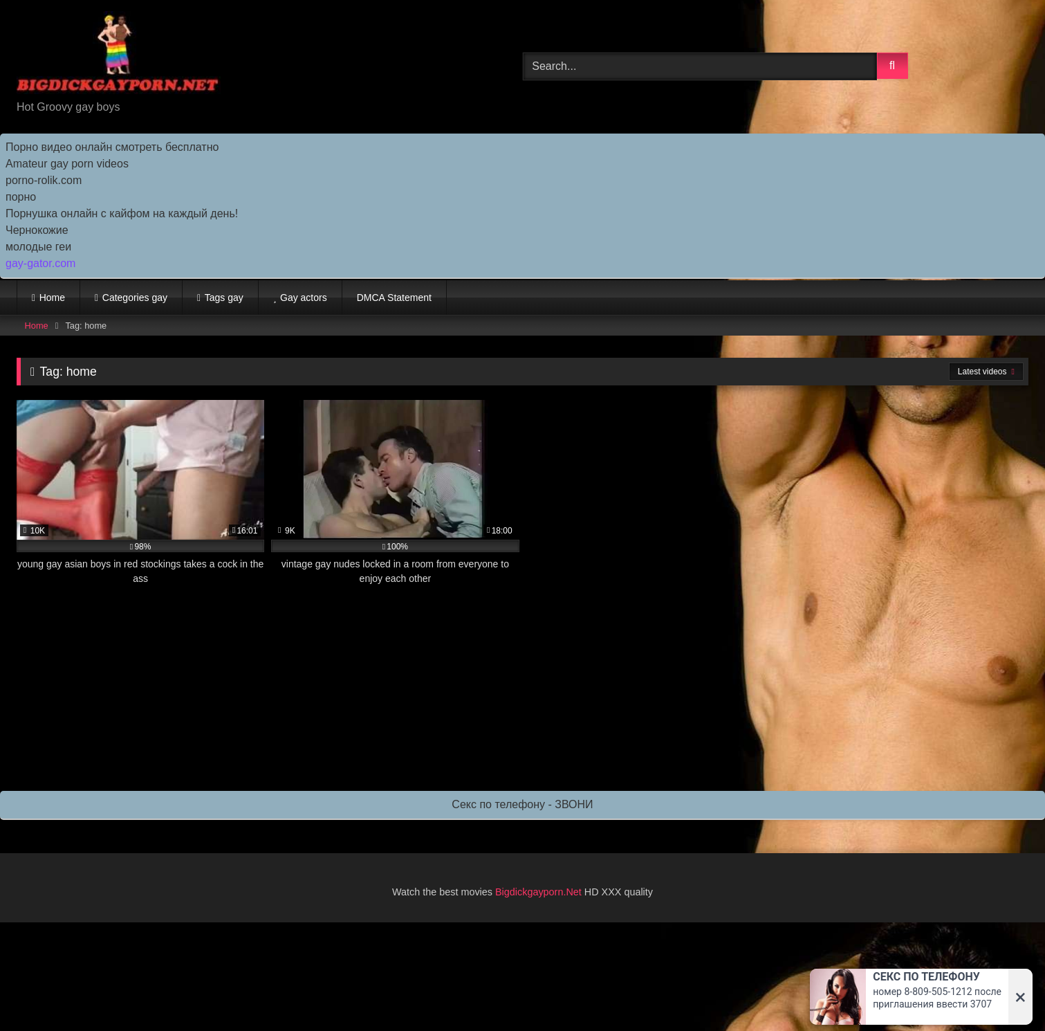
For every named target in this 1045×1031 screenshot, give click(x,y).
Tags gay (224, 297)
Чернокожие (37, 230)
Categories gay (134, 297)
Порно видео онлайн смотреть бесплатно (112, 147)
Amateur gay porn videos (67, 164)
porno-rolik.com (44, 180)
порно (21, 197)
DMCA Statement (394, 297)
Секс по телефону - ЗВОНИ (522, 804)
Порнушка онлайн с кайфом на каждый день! (122, 213)
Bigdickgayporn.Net (539, 891)
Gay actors (303, 297)
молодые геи (38, 247)
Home (52, 297)
